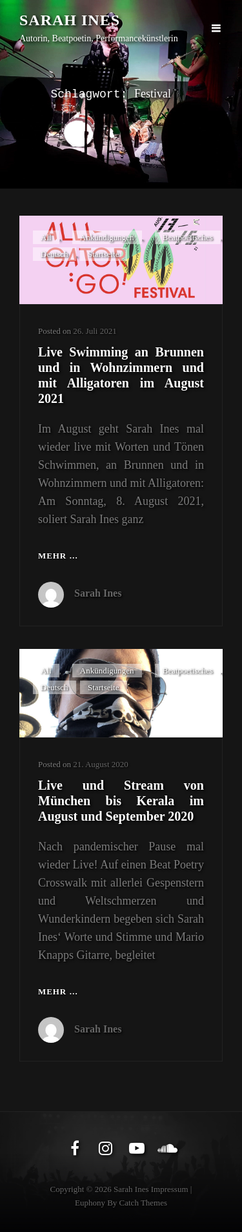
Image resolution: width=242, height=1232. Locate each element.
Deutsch (54, 254)
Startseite (103, 254)
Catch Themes (143, 1202)
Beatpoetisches (188, 237)
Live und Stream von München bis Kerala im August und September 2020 (121, 800)
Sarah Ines (69, 20)
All (46, 237)
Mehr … (58, 556)
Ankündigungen (107, 237)
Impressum (169, 1189)
